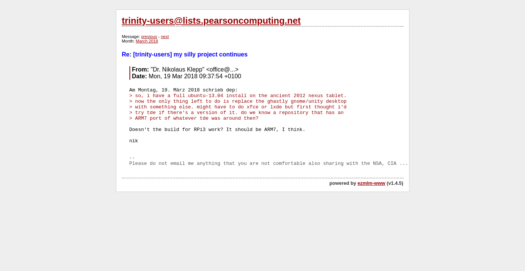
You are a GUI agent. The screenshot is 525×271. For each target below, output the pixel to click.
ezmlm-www (371, 183)
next (165, 36)
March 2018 (147, 41)
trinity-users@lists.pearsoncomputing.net (211, 20)
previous (149, 36)
